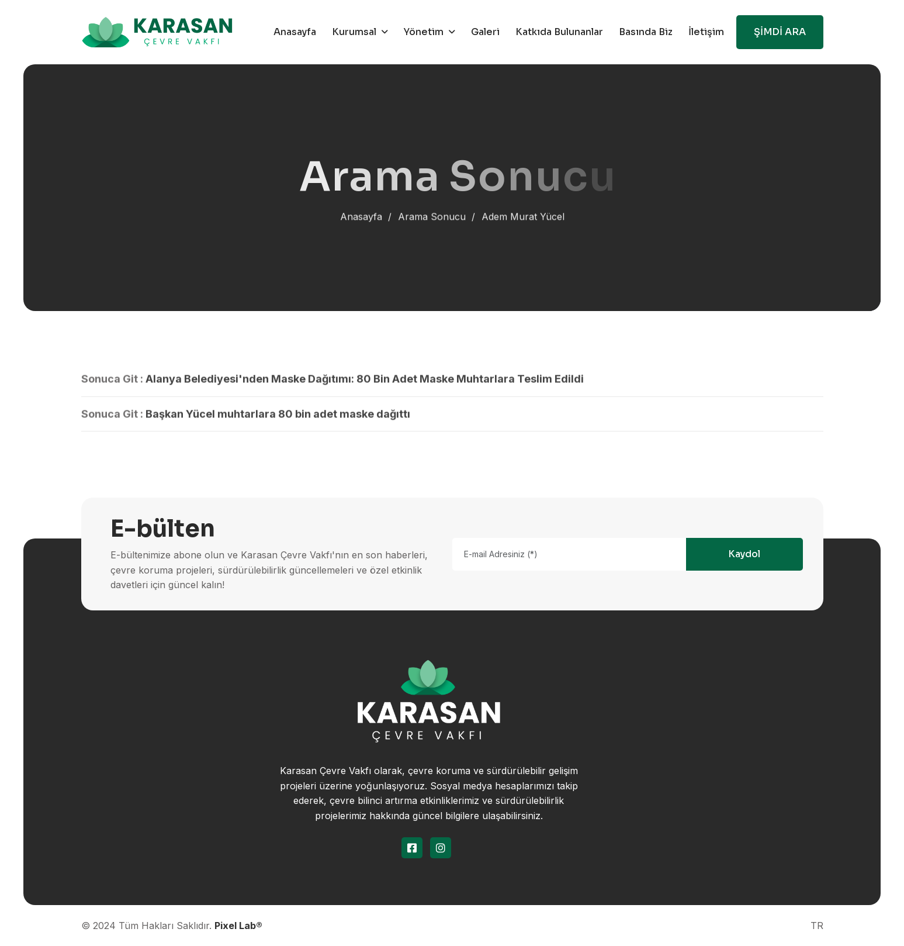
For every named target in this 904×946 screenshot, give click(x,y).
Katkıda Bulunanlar (559, 32)
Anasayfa (294, 32)
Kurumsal (354, 32)
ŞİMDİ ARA (780, 32)
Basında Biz (646, 32)
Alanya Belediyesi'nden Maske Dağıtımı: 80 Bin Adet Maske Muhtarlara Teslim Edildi (365, 381)
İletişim (706, 32)
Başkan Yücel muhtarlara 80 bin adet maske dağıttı (278, 416)
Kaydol (744, 554)
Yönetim (424, 32)
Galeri (485, 32)
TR (817, 925)
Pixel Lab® (238, 925)
